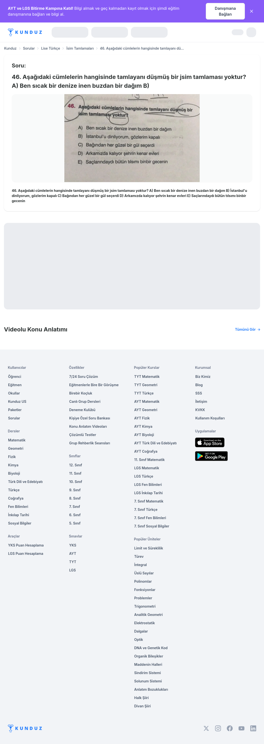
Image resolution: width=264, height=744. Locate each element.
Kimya (13, 465)
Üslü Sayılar (144, 573)
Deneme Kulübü (82, 410)
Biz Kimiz (202, 376)
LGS (72, 570)
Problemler (143, 598)
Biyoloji (14, 473)
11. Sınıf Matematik (149, 460)
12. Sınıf (75, 465)
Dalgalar (141, 631)
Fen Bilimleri (18, 506)
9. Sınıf (75, 490)
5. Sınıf (74, 523)
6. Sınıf (75, 515)
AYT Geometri (145, 410)
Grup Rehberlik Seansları (89, 443)
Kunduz (10, 48)
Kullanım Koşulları (210, 418)
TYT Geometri (146, 385)
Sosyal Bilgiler (19, 523)
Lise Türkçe (50, 48)
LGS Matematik (146, 468)
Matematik (16, 440)
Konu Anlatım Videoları (88, 426)
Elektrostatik (144, 623)
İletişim (201, 401)
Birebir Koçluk (80, 393)
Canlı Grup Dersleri (85, 401)
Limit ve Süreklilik (148, 548)
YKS (72, 545)
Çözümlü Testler (82, 435)
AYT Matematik (147, 401)
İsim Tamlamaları (80, 48)
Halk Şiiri (141, 698)
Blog (199, 385)
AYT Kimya (143, 426)
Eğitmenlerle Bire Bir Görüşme (94, 385)
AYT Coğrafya (146, 451)
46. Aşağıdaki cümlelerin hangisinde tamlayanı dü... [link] (142, 48)
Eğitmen (15, 385)
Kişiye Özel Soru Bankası (89, 418)
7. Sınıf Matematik (148, 501)
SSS (198, 393)
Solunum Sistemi (148, 681)
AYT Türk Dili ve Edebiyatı (155, 443)
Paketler (15, 410)
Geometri (15, 448)
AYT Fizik (142, 418)
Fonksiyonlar (145, 590)
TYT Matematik (147, 376)
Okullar (14, 393)
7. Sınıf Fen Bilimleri (150, 518)
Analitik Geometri (148, 615)
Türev (139, 556)
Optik (138, 639)
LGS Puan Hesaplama (25, 553)
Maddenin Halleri (148, 664)
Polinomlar (143, 581)
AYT (72, 553)
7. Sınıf (74, 506)
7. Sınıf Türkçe (146, 509)
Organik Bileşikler (148, 656)
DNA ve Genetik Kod (151, 648)
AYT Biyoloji (144, 435)
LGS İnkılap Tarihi (148, 493)
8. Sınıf (75, 498)
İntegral (140, 565)
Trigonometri (145, 606)
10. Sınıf (75, 482)
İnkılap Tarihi (18, 515)
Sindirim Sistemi (147, 673)
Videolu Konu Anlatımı (132, 329)
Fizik (12, 457)
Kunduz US (17, 401)
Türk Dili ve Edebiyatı (25, 482)
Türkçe (14, 490)
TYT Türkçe (144, 393)
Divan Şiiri (142, 706)
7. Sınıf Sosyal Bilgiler (151, 526)
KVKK (200, 410)
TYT (72, 562)
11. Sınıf (75, 473)
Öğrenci (14, 376)
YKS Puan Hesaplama (26, 545)
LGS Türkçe (143, 476)
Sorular (29, 48)
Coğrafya (15, 498)
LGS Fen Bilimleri (148, 484)
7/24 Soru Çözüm (83, 376)
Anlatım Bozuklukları (151, 689)
